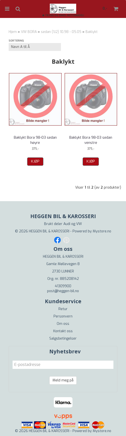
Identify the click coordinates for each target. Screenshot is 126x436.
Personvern (63, 316)
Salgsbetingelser (63, 338)
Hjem (13, 32)
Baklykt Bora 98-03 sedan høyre (35, 140)
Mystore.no (102, 231)
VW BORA (29, 32)
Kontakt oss (63, 331)
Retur (63, 309)
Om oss (63, 323)
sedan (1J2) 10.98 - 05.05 (61, 32)
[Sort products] (35, 47)
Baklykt (92, 32)
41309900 (63, 286)
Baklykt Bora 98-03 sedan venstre (90, 140)
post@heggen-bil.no (63, 291)
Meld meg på (63, 380)
